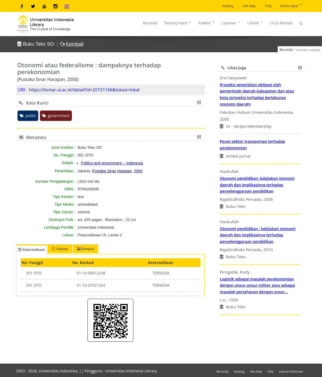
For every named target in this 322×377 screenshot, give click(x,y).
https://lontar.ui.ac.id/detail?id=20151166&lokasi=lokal (84, 90)
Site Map (249, 6)
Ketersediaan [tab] (31, 249)
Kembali (75, 44)
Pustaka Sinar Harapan (112, 171)
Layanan (231, 23)
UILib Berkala (281, 23)
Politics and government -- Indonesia (112, 163)
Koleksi (206, 23)
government (56, 115)
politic (28, 115)
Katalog (227, 6)
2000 (138, 171)
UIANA (255, 23)
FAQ (267, 6)
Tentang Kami (178, 23)
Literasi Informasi (291, 371)
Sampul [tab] (85, 248)
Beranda (150, 23)
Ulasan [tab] (60, 248)
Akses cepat (291, 5)
